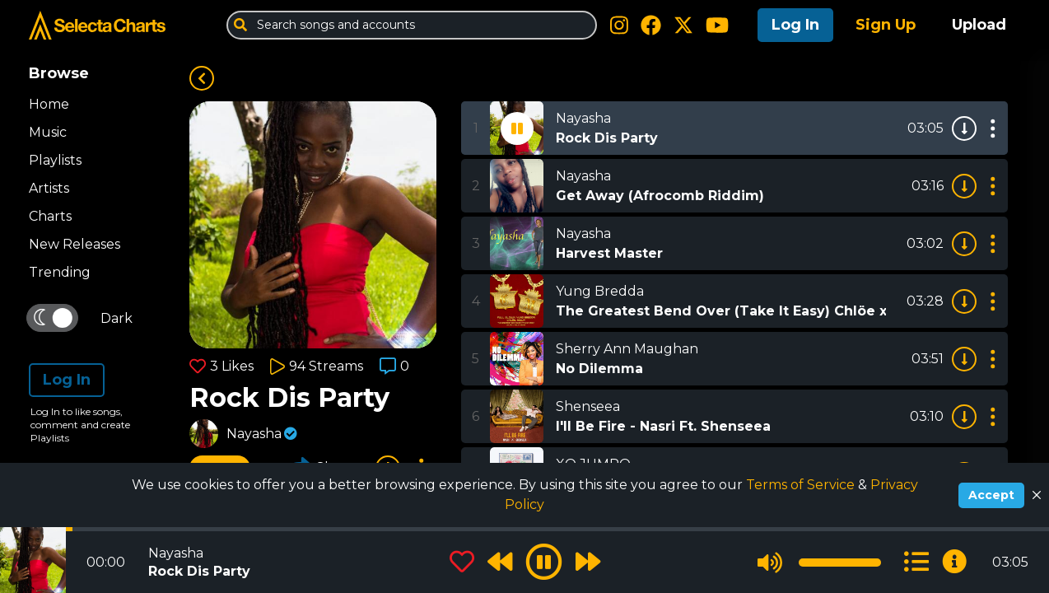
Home (49, 104)
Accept (991, 495)
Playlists (55, 160)
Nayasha (254, 433)
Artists (49, 188)
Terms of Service (802, 485)
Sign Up (886, 25)
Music (48, 132)
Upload (979, 25)
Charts (50, 216)
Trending (60, 272)
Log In (795, 25)
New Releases (74, 244)
